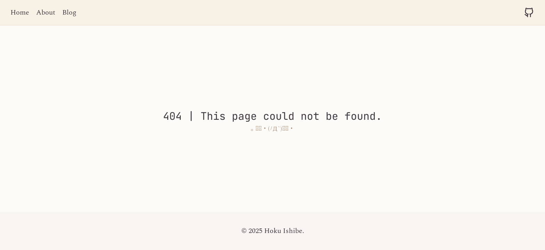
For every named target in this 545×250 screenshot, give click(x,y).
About (45, 12)
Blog (69, 12)
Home (19, 12)
